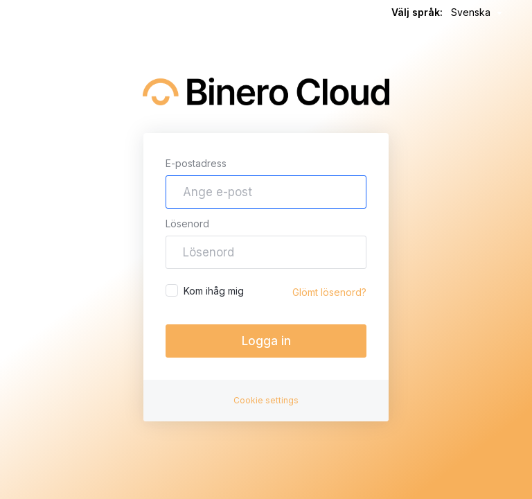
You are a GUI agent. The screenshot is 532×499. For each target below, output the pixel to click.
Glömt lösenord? (329, 292)
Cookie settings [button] (266, 400)
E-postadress (196, 163)
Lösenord (187, 223)
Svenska (478, 12)
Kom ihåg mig (205, 290)
